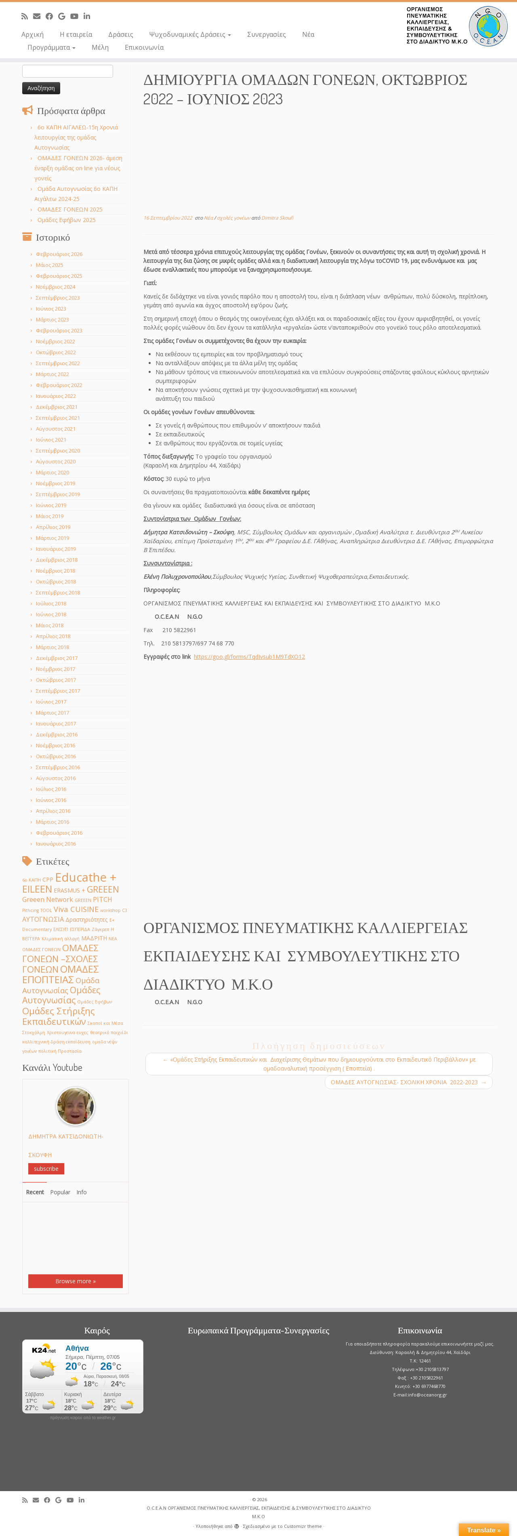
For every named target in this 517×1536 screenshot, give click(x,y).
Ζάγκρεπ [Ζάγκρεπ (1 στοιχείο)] (100, 929)
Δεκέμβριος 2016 (57, 734)
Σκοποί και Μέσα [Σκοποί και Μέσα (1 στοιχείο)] (105, 1023)
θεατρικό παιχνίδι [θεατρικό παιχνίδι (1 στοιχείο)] (109, 1032)
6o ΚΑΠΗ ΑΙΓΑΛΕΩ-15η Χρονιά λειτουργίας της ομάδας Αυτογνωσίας (76, 137)
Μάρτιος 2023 (52, 319)
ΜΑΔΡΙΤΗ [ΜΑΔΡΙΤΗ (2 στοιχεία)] (94, 938)
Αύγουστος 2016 (56, 778)
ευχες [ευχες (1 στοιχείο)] (82, 1032)
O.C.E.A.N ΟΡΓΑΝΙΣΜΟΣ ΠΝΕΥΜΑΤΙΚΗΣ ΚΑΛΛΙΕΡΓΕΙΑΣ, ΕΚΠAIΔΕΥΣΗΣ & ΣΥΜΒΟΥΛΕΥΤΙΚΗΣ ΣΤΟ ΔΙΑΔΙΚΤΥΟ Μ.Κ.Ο (259, 1512)
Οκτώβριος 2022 (56, 352)
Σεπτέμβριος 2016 (58, 767)
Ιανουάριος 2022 (56, 396)
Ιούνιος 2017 (51, 701)
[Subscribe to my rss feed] (27, 16)
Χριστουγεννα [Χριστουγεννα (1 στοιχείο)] (61, 1032)
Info (81, 1192)
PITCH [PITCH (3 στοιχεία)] (102, 899)
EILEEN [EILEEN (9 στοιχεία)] (37, 888)
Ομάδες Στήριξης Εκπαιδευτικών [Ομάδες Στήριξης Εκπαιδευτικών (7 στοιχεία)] (58, 1016)
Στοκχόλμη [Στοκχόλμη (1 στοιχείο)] (33, 1032)
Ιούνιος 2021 (51, 439)
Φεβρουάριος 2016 (59, 832)
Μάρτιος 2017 (52, 712)
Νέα (308, 34)
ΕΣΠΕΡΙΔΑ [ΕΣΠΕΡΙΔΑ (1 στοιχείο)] (80, 929)
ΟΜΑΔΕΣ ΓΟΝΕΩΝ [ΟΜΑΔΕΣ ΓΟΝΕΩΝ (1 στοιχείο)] (41, 949)
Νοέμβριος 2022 (55, 341)
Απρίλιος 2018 (53, 636)
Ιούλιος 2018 (51, 603)
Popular (60, 1192)
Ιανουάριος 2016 (56, 843)
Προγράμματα (51, 47)
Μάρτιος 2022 (52, 374)
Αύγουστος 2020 (56, 461)
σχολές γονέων (234, 217)
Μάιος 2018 (49, 625)
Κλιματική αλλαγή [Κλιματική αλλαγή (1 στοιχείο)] (61, 938)
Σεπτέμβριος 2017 (58, 690)
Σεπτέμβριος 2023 (58, 297)
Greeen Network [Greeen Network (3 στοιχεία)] (47, 899)
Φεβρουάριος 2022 (59, 385)
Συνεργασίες (266, 34)
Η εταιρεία (76, 34)
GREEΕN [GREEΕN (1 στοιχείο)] (83, 900)
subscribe (46, 1168)
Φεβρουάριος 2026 (59, 254)
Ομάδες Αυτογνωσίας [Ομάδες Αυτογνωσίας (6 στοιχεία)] (61, 995)
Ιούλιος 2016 (51, 789)
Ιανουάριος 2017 (56, 723)
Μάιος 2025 (49, 265)
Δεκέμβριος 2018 (57, 559)
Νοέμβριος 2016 (55, 745)
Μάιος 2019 (49, 516)
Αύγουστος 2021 (56, 428)
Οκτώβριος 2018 (56, 581)
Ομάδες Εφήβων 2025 (67, 220)
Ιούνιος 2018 (51, 614)
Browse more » (75, 1281)
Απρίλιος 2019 (53, 527)
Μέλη (100, 47)
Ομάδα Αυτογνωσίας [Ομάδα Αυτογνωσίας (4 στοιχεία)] (60, 985)
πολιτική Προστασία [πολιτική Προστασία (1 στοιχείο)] (60, 1051)
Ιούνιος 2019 (51, 505)
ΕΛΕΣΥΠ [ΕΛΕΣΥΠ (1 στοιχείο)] (60, 929)
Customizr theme (303, 1526)
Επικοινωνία (144, 47)
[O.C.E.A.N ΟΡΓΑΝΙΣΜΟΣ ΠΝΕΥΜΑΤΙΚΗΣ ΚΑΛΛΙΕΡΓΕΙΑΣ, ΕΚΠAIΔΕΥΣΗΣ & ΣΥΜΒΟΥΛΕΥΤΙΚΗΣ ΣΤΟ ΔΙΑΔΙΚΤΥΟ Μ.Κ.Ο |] (457, 26)
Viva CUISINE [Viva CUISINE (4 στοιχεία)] (76, 909)
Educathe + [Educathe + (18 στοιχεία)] (86, 877)
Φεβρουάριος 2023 (59, 330)
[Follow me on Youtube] (77, 16)
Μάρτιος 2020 (52, 472)
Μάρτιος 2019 (52, 538)
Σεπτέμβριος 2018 (58, 592)
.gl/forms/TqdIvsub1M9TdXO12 (264, 656)
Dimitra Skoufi (277, 217)
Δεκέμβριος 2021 (57, 406)
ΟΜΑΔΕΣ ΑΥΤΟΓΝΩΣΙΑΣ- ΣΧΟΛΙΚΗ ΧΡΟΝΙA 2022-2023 (409, 1082)
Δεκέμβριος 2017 (57, 658)
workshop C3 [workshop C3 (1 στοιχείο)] (113, 910)
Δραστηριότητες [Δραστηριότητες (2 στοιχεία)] (86, 919)
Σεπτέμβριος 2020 (58, 450)
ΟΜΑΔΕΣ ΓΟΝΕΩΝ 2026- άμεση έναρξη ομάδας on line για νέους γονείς (78, 168)
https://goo (208, 656)
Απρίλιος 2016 (53, 811)
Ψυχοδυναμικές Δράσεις (190, 34)
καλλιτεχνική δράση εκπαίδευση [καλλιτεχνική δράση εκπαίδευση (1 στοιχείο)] (56, 1042)
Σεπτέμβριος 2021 (58, 417)
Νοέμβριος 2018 (55, 570)
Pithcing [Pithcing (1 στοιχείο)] (30, 910)
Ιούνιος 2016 (51, 800)
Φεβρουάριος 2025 (59, 275)
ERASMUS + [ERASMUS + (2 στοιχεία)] (69, 890)
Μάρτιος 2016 (52, 821)
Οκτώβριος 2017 (56, 679)
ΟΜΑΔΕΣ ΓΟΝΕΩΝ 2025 (70, 209)
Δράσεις (120, 34)
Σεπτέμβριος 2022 (58, 363)
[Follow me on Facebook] (52, 16)
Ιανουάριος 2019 (56, 548)
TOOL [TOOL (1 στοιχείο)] (46, 910)
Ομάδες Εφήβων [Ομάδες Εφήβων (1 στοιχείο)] (94, 1002)
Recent (35, 1192)
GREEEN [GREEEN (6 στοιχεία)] (103, 889)
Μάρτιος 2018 (52, 647)
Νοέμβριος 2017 (55, 669)
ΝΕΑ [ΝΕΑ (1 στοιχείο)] (113, 938)
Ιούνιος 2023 (51, 308)
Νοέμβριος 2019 (55, 483)
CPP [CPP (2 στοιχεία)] (47, 879)
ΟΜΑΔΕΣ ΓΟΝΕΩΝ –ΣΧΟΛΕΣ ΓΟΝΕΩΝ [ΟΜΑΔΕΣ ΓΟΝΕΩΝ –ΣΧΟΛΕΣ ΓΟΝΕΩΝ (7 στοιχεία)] (60, 958)
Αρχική (32, 34)
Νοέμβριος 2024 (55, 286)
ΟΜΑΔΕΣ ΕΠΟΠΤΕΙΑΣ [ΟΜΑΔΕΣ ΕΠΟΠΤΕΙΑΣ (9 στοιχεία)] (60, 974)
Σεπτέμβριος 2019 (58, 494)
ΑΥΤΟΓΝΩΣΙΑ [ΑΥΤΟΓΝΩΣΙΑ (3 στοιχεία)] (43, 919)
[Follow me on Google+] (64, 16)
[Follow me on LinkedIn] (89, 16)
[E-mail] (39, 16)
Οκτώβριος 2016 (56, 756)
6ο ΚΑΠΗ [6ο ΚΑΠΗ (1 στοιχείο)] (31, 880)
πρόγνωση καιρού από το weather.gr (83, 1418)
